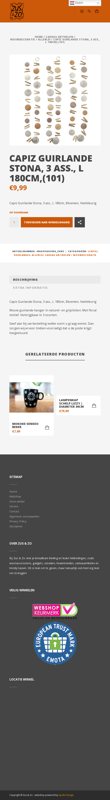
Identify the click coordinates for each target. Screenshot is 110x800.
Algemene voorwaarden (24, 516)
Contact (14, 511)
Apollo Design (66, 795)
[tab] (55, 280)
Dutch (76, 3)
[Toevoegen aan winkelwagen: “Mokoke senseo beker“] (47, 427)
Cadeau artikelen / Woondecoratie (70, 255)
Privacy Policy (17, 521)
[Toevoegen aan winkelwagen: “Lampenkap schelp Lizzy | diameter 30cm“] (94, 405)
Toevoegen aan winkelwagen (47, 222)
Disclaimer (16, 526)
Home (39, 37)
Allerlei (44, 39)
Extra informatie (30, 288)
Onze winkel (16, 501)
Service (13, 506)
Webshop (15, 496)
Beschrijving (25, 280)
